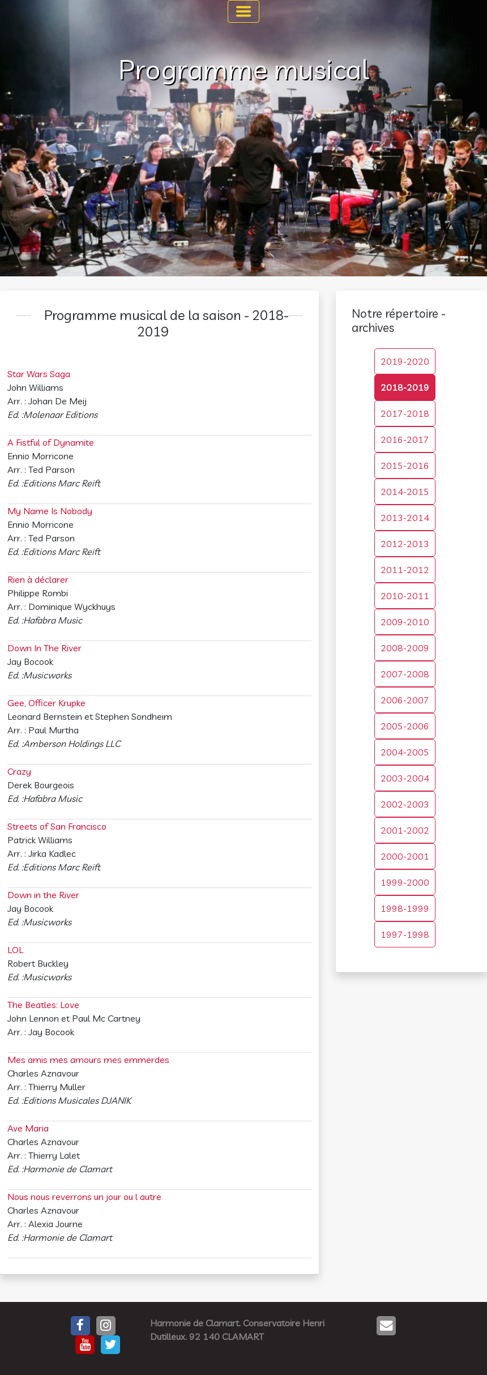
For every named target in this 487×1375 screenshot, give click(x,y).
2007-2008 (405, 674)
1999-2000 (405, 882)
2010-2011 (405, 595)
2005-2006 (405, 726)
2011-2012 (405, 569)
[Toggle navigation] (243, 11)
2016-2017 (405, 439)
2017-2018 (405, 413)
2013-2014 (405, 517)
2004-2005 (405, 752)
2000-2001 (405, 856)
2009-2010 (405, 621)
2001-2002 (405, 830)
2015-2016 (405, 465)
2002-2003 (405, 804)
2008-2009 (405, 648)
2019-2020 (405, 361)
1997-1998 (405, 934)
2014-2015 (405, 491)
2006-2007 (405, 700)
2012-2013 (405, 543)
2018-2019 (405, 387)
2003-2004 (405, 778)
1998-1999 (405, 908)
